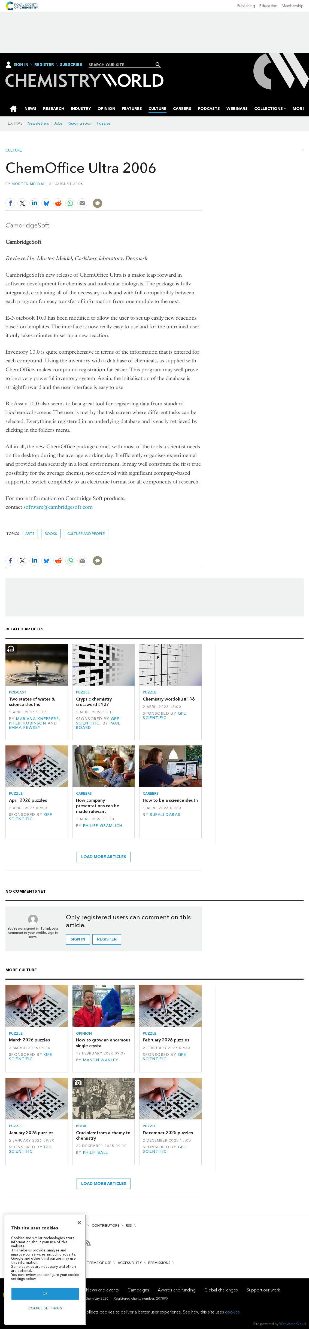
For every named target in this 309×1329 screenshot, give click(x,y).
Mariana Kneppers (37, 719)
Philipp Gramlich (103, 826)
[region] (45, 1269)
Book (81, 1126)
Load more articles (103, 857)
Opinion (84, 1033)
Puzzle (83, 692)
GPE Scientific (98, 721)
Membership (293, 6)
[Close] (79, 1223)
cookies (232, 1312)
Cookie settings (45, 1308)
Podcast (17, 692)
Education (268, 6)
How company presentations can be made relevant (97, 806)
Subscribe (71, 65)
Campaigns (138, 1290)
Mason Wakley (101, 1060)
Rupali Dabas (165, 814)
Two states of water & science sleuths (32, 701)
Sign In (21, 64)
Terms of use (99, 1263)
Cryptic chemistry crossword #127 (94, 701)
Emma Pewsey (25, 727)
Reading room (80, 123)
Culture (13, 150)
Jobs (58, 123)
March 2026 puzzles (29, 1040)
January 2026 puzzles (31, 1132)
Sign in (78, 939)
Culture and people (86, 534)
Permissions (159, 1263)
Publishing (246, 6)
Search (158, 64)
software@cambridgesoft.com (58, 507)
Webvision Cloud (292, 1324)
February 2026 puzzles (166, 1040)
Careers (84, 793)
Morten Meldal (28, 184)
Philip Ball (95, 1152)
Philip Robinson (27, 723)
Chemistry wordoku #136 (169, 699)
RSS (129, 1225)
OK (45, 1294)
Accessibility (130, 1263)
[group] (299, 108)
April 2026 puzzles (28, 800)
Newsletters (38, 123)
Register (44, 65)
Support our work (263, 1290)
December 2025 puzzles (168, 1132)
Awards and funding (177, 1290)
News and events (102, 1290)
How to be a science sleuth (170, 800)
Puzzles (104, 123)
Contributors (105, 1225)
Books (51, 534)
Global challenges (221, 1290)
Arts (29, 534)
